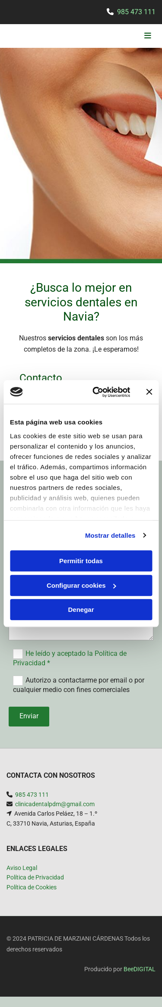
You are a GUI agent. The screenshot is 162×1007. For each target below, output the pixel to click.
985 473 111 (136, 12)
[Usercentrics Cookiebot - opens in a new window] (96, 392)
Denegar (81, 609)
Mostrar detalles (110, 535)
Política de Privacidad (35, 877)
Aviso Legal (21, 867)
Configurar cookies (81, 585)
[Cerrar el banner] (149, 392)
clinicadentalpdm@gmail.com (55, 804)
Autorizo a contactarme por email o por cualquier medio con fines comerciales (78, 685)
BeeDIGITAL (140, 969)
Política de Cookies (31, 887)
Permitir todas (81, 560)
